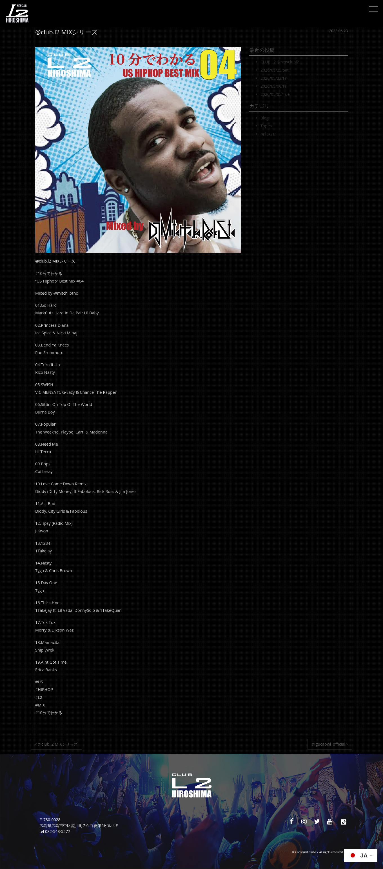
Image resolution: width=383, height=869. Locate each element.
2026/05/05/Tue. (275, 94)
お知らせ (268, 134)
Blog (264, 118)
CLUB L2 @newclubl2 (279, 62)
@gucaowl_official (330, 744)
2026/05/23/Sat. (275, 70)
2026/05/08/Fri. (274, 86)
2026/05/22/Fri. (274, 78)
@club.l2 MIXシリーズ (56, 744)
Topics (266, 125)
